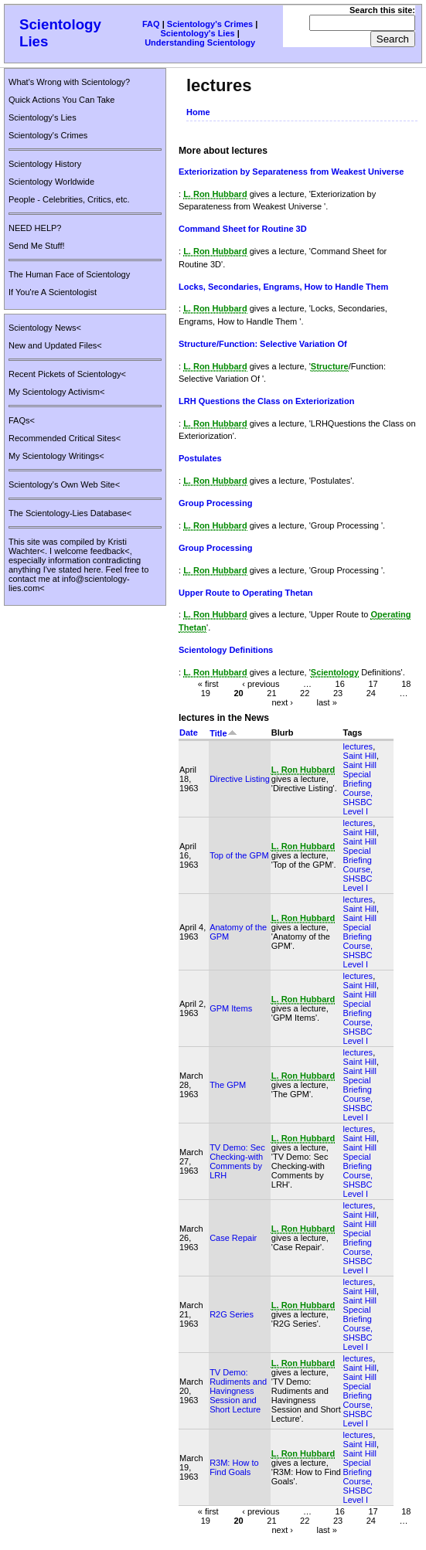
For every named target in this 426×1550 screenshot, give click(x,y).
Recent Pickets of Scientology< (67, 374)
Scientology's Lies (198, 33)
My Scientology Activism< (56, 391)
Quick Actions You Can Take (61, 99)
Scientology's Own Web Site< (64, 484)
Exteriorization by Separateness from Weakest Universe (291, 171)
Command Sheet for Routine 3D (243, 228)
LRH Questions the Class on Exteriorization (266, 401)
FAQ (151, 24)
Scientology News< (45, 327)
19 (205, 692)
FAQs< (22, 420)
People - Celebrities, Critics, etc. (69, 199)
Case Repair (233, 1237)
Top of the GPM (239, 855)
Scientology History (45, 163)
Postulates (200, 458)
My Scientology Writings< (56, 456)
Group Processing (215, 503)
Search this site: (382, 10)
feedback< (110, 551)
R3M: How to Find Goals (234, 1467)
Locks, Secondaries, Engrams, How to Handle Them (283, 286)
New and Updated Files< (55, 345)
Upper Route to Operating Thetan (246, 592)
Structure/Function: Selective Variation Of (263, 343)
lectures (358, 746)
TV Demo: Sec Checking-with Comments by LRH (237, 1161)
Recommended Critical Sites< (65, 438)
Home (198, 112)
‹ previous (260, 683)
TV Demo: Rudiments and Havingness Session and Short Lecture (238, 1391)
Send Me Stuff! (37, 245)
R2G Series (232, 1314)
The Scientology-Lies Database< (70, 513)
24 (371, 692)
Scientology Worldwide (51, 181)
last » (326, 701)
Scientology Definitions (226, 649)
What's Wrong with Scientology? (69, 82)
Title (223, 733)
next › (282, 701)
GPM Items (231, 1008)
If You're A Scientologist (53, 292)
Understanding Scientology (200, 42)
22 (304, 692)
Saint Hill (360, 755)
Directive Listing (240, 778)
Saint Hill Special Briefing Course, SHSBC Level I (360, 788)
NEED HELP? (35, 228)
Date (188, 732)
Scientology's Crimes (210, 24)
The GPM (228, 1084)
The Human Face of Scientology (69, 274)
